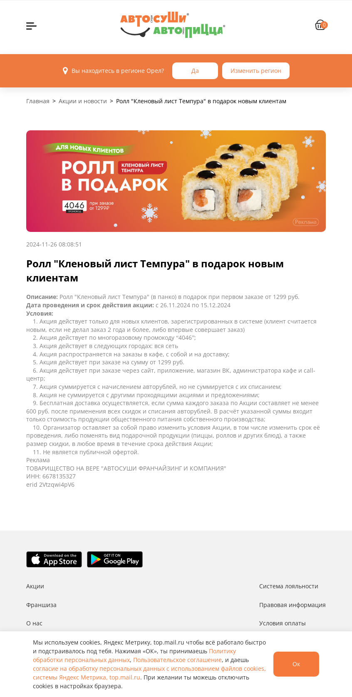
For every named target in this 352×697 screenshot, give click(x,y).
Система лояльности (288, 586)
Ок (296, 664)
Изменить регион (256, 71)
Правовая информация (292, 605)
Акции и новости (83, 101)
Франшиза (41, 605)
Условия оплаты (282, 623)
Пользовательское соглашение (177, 660)
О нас (34, 623)
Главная (38, 101)
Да (195, 71)
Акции (35, 586)
